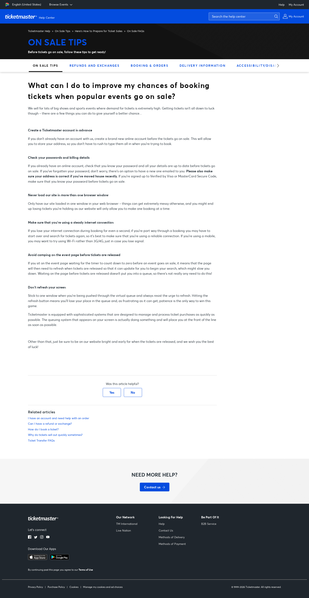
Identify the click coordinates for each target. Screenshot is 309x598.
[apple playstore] (37, 559)
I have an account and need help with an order (58, 418)
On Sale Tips (62, 31)
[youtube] (47, 537)
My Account (296, 4)
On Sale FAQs (135, 31)
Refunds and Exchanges (94, 65)
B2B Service (208, 524)
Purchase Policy (56, 586)
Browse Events (61, 4)
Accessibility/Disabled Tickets (269, 65)
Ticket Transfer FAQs (41, 440)
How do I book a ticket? (43, 429)
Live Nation (123, 530)
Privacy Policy (35, 586)
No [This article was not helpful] (133, 392)
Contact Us (166, 530)
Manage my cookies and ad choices (103, 586)
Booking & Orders (149, 65)
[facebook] (29, 537)
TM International (126, 524)
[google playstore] (59, 559)
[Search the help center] (244, 16)
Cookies (73, 586)
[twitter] (35, 537)
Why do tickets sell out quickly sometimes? (55, 435)
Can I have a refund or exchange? (50, 423)
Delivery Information (203, 65)
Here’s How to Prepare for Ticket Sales (98, 31)
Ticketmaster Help (39, 31)
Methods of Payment (172, 544)
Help (282, 4)
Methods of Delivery (172, 537)
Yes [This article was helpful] (111, 392)
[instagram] (41, 537)
